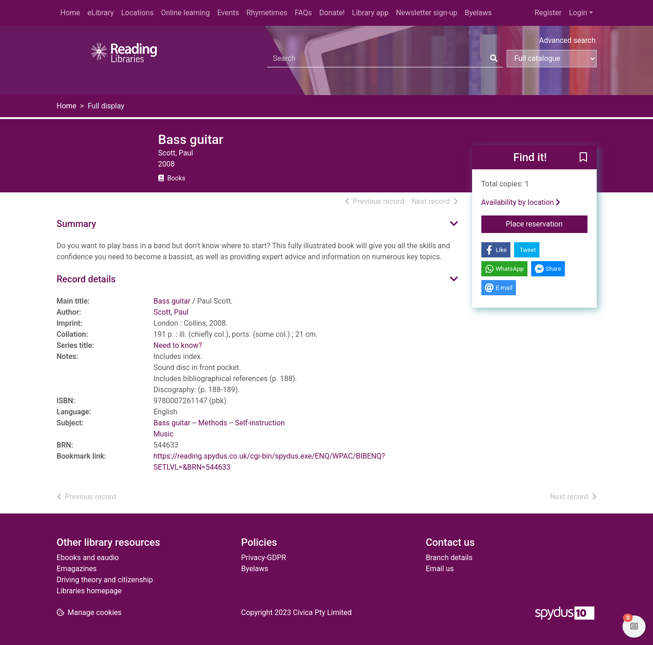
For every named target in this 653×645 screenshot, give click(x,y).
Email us (440, 568)
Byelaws (478, 12)
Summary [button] (76, 223)
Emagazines (77, 568)
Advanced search (567, 40)
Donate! (332, 12)
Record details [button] (86, 279)
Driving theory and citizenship (105, 579)
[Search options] (552, 58)
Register (548, 12)
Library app (370, 12)
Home (70, 12)
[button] (583, 158)
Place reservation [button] (546, 223)
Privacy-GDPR (263, 557)
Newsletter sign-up (426, 12)
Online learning (185, 12)
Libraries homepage (89, 590)
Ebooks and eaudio (88, 557)
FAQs (303, 12)
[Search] (494, 58)
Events (228, 12)
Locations (137, 12)
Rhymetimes (267, 12)
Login (578, 12)
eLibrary (101, 12)
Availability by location (521, 202)
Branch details (449, 557)
